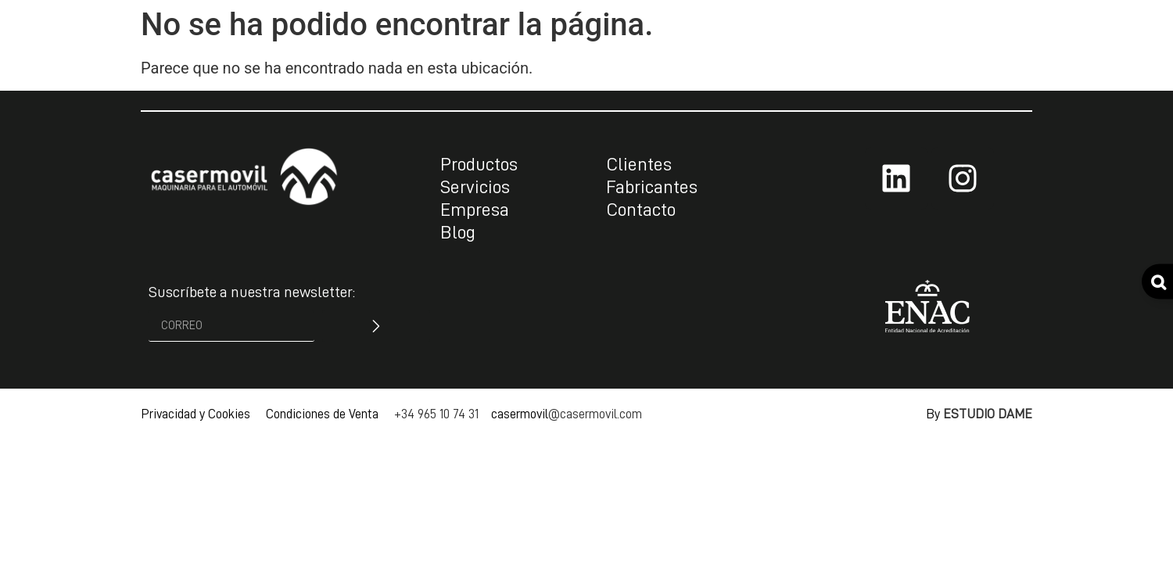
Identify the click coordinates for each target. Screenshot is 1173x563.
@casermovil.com (595, 414)
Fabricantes (652, 187)
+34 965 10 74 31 (436, 414)
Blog (457, 232)
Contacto (641, 209)
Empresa (474, 209)
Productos (479, 164)
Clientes (639, 164)
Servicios (475, 187)
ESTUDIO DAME (987, 414)
